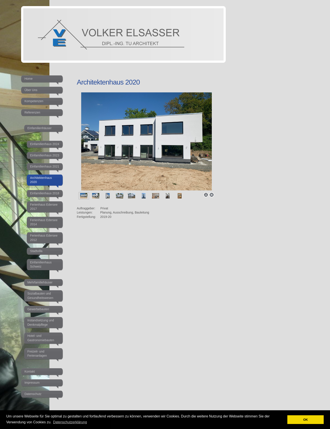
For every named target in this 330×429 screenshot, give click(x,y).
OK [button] (305, 419)
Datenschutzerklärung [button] (70, 422)
